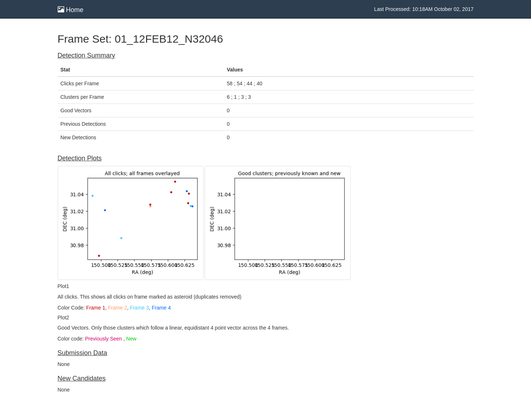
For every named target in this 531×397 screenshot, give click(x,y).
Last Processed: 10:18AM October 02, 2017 (423, 9)
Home (71, 9)
